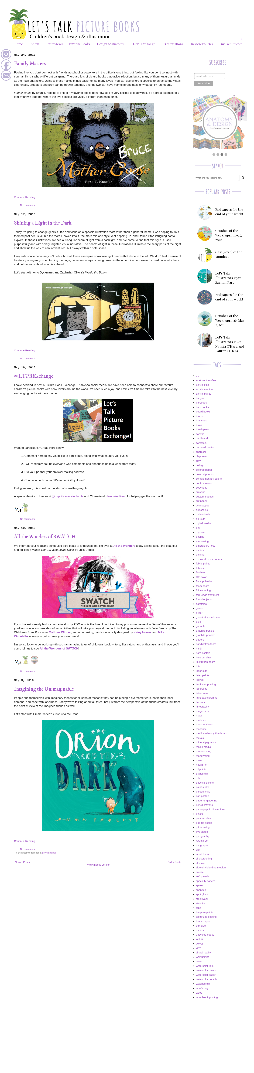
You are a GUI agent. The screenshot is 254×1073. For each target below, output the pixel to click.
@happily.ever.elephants (67, 496)
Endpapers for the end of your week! (229, 211)
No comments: (28, 205)
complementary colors (209, 478)
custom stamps (205, 496)
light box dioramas (206, 697)
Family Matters (30, 63)
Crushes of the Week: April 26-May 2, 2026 (230, 320)
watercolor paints (206, 970)
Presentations (173, 44)
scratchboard (203, 854)
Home (18, 44)
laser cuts (201, 670)
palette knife (203, 791)
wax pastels (203, 983)
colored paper (204, 469)
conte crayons (204, 483)
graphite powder (205, 635)
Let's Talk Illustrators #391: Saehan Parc (228, 278)
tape (198, 907)
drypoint (200, 532)
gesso (199, 608)
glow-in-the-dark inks (208, 617)
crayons (200, 491)
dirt (198, 527)
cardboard (202, 438)
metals (200, 737)
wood (199, 992)
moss (199, 760)
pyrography (202, 836)
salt (198, 849)
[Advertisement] (220, 1027)
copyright (201, 487)
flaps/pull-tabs (204, 581)
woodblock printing (207, 997)
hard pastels (203, 652)
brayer (200, 425)
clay (198, 460)
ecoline (200, 536)
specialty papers (205, 880)
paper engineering (206, 800)
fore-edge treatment (207, 594)
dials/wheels (203, 514)
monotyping (203, 755)
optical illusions (205, 782)
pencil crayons (204, 804)
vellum (200, 938)
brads (199, 416)
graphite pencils (205, 630)
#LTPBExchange (33, 376)
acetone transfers (206, 380)
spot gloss (202, 894)
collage (200, 465)
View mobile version (98, 864)
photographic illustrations (210, 809)
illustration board (205, 661)
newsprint (201, 764)
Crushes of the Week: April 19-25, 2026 (228, 235)
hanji (199, 648)
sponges (201, 889)
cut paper (201, 500)
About (35, 44)
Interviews (55, 44)
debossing (202, 509)
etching (200, 554)
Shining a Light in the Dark (42, 223)
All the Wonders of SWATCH (45, 537)
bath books (202, 407)
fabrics (200, 568)
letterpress (202, 693)
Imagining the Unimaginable (44, 689)
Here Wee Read (116, 496)
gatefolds (201, 603)
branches (201, 420)
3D (197, 375)
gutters (200, 639)
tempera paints (204, 912)
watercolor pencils (206, 979)
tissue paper (203, 921)
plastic (200, 813)
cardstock (201, 442)
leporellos (201, 688)
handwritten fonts (206, 643)
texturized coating (206, 916)
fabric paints (203, 563)
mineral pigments (206, 742)
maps (199, 715)
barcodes (201, 402)
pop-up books (204, 822)
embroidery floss (205, 545)
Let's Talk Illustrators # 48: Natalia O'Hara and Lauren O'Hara (229, 344)
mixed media (203, 746)
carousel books (205, 447)
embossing (202, 541)
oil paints (201, 769)
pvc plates (202, 831)
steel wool (202, 898)
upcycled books (205, 934)
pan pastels (203, 795)
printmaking (203, 827)
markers (200, 720)
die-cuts (200, 518)
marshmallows (204, 724)
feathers (200, 572)
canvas (200, 433)
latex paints (202, 675)
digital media (203, 523)
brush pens (202, 429)
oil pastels (202, 773)
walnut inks (202, 956)
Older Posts (174, 862)
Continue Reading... (25, 197)
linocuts (200, 702)
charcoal (201, 451)
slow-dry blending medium (211, 867)
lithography (202, 706)
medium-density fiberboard (211, 733)
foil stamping (203, 590)
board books (203, 411)
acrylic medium (205, 389)
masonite (201, 728)
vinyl (198, 947)
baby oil (200, 398)
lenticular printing (206, 684)
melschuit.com (231, 44)
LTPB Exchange (144, 44)
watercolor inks (205, 965)
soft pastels (202, 876)
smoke (200, 872)
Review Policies (202, 44)
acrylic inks (202, 384)
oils (198, 778)
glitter (199, 612)
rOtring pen (202, 840)
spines (200, 885)
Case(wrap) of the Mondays (228, 254)
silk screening (204, 858)
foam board (202, 585)
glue (198, 621)
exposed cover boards (209, 559)
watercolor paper (206, 974)
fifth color (201, 577)
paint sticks (202, 787)
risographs (202, 845)
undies (200, 930)
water (199, 961)
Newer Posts (22, 862)
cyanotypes (202, 505)
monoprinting (203, 751)
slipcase (200, 863)
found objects (204, 599)
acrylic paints (49, 852)
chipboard (202, 456)
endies (200, 550)
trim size (201, 925)
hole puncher (203, 657)
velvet (199, 943)
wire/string (202, 988)
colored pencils (205, 474)
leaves (200, 679)
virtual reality (203, 952)
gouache (201, 626)
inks (198, 666)
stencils (200, 903)
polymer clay (203, 818)
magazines (202, 711)
